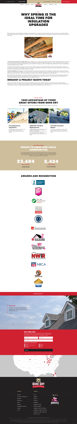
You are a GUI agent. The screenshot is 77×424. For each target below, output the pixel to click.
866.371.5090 (25, 84)
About (32, 4)
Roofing (26, 344)
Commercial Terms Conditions (40, 410)
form (37, 84)
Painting (19, 404)
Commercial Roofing (21, 406)
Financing (51, 4)
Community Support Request (40, 408)
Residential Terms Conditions (40, 412)
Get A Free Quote (66, 1)
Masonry (19, 398)
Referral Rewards (47, 1)
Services (22, 4)
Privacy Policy (37, 413)
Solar (41, 346)
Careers (58, 1)
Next (13, 323)
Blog (56, 4)
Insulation (27, 346)
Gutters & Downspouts (22, 396)
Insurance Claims (37, 404)
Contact (36, 400)
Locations (27, 4)
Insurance (54, 1)
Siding (41, 344)
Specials (45, 4)
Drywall (19, 408)
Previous (8, 323)
